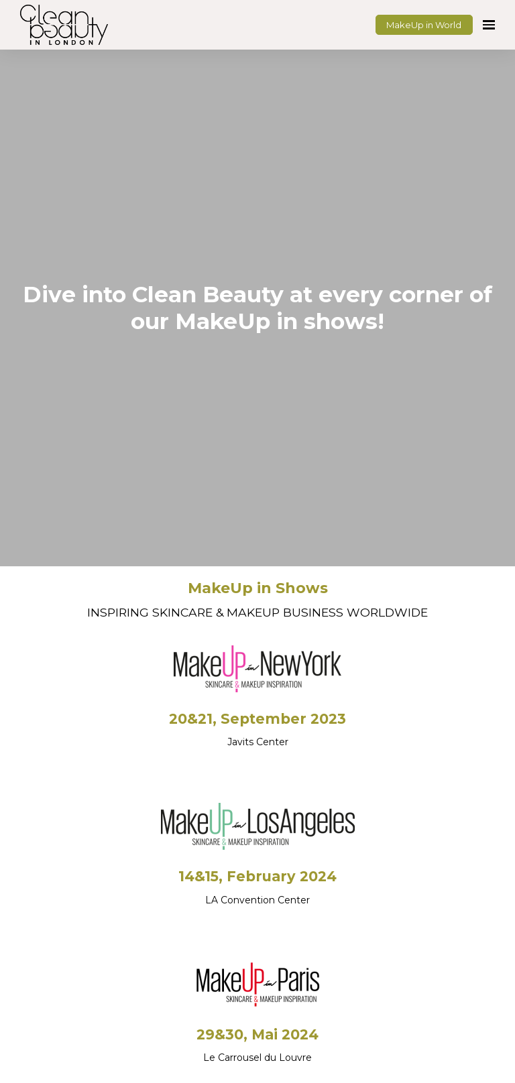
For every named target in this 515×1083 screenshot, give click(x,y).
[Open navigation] (489, 25)
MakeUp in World (423, 24)
